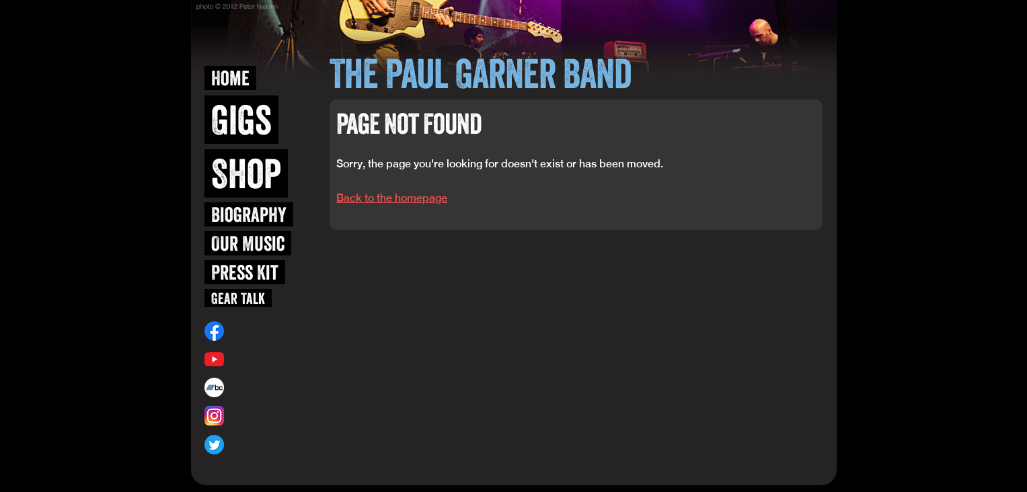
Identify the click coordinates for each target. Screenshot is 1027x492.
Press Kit (244, 272)
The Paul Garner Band (480, 73)
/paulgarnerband (259, 330)
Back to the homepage (391, 198)
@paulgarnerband (261, 444)
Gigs (241, 119)
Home (230, 78)
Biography (249, 214)
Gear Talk (238, 298)
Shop (246, 173)
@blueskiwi (248, 416)
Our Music (247, 243)
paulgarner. (252, 387)
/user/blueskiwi (256, 359)
